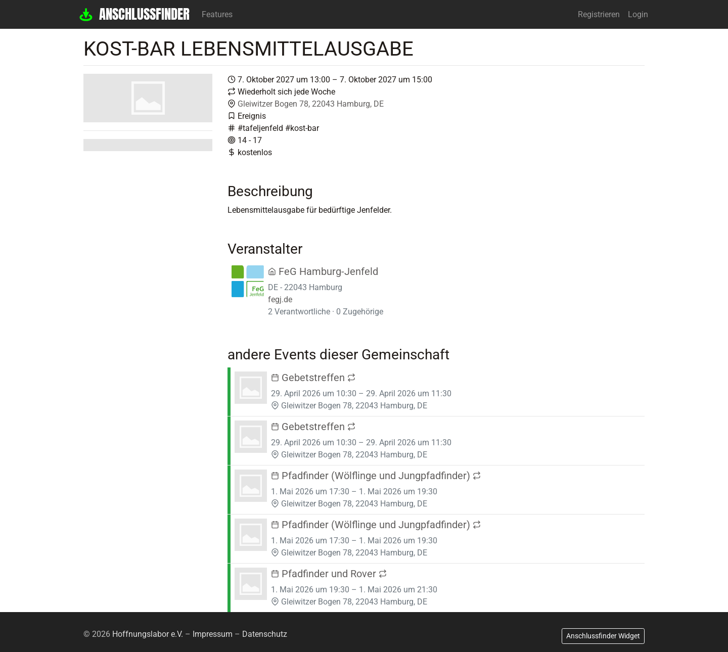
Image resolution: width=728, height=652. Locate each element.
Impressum (213, 634)
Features (217, 14)
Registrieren (599, 14)
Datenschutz (264, 634)
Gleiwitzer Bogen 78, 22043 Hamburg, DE (311, 104)
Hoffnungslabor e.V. (147, 634)
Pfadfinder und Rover (329, 574)
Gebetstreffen (313, 377)
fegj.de (280, 299)
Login (638, 14)
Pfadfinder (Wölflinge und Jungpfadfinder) (376, 476)
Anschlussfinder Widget (603, 636)
